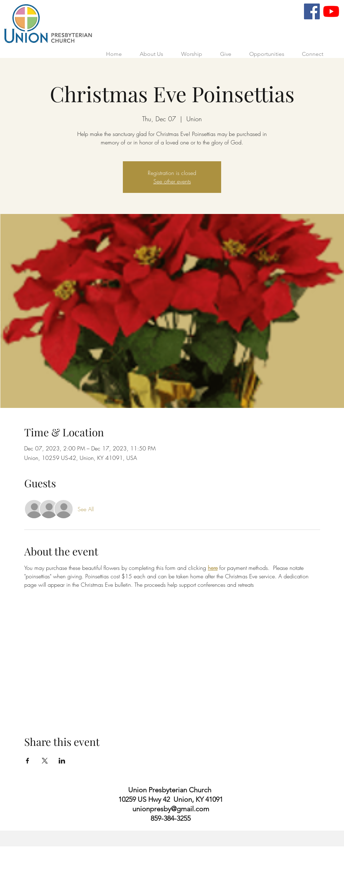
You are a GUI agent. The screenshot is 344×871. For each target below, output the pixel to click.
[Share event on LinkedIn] (62, 760)
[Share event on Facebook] (27, 760)
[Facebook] (312, 11)
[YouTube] (331, 11)
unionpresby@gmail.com (170, 809)
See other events (172, 181)
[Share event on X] (44, 760)
